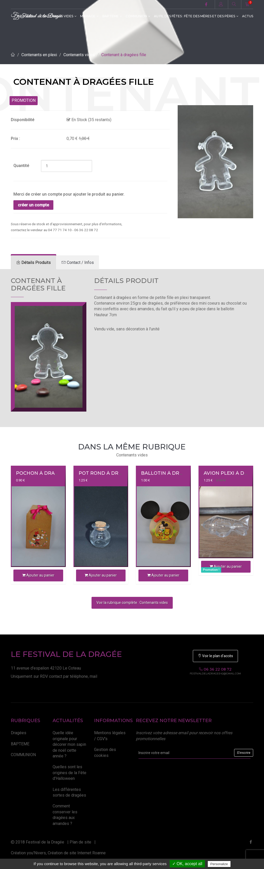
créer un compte (33, 205)
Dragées (18, 732)
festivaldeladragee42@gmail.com (215, 673)
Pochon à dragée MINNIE (50, 473)
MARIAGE (89, 16)
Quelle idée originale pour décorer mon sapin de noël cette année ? (69, 744)
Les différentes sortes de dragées (69, 792)
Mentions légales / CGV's (110, 735)
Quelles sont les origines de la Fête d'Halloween (69, 772)
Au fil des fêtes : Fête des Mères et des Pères (196, 16)
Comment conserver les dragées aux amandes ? (65, 815)
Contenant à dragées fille (123, 54)
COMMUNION (138, 16)
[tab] (33, 262)
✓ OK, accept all (187, 864)
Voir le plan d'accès (215, 656)
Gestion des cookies (105, 752)
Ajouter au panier (38, 575)
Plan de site (80, 842)
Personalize (219, 864)
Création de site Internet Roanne (77, 852)
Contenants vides (79, 54)
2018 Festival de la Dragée (37, 842)
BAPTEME (112, 16)
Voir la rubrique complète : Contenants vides (132, 602)
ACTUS (247, 16)
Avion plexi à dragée (232, 473)
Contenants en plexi (39, 54)
